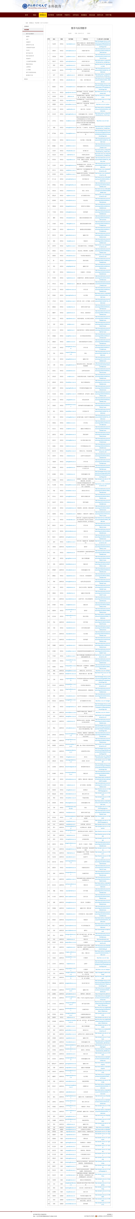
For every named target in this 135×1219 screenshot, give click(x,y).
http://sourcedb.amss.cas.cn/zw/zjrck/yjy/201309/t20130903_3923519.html (102, 508)
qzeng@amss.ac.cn (71, 1116)
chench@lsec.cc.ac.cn (70, 712)
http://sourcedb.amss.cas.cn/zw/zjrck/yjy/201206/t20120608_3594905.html (102, 552)
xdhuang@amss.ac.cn (70, 802)
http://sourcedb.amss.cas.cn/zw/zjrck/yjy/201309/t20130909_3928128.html (102, 627)
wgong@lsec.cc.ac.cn (70, 558)
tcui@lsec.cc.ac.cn (70, 542)
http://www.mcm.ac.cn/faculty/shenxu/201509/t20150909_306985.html (102, 519)
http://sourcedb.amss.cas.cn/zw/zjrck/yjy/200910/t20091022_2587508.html (102, 306)
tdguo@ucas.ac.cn (70, 1131)
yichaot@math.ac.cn (71, 179)
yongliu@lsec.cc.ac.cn (70, 1067)
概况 (34, 15)
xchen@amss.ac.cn (71, 200)
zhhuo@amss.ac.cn (71, 570)
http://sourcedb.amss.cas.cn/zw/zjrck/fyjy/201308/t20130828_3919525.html (103, 537)
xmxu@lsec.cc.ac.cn (71, 651)
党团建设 (84, 15)
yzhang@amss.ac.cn (71, 902)
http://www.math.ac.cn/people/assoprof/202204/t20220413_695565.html (102, 925)
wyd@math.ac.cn (71, 109)
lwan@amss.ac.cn (70, 628)
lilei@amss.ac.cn (71, 272)
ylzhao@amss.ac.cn (71, 434)
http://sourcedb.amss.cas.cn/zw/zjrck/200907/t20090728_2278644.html (102, 301)
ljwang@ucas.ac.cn (71, 1180)
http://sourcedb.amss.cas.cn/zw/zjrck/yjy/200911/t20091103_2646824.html (102, 241)
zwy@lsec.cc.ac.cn (71, 174)
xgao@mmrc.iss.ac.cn (70, 92)
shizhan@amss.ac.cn (71, 779)
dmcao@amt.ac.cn (70, 86)
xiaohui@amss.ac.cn (71, 1081)
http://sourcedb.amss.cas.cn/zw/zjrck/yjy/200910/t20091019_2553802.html (102, 428)
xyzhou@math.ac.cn (71, 61)
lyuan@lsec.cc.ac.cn (71, 411)
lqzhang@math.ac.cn (71, 114)
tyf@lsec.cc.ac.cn (70, 341)
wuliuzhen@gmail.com (70, 766)
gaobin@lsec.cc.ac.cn (70, 1030)
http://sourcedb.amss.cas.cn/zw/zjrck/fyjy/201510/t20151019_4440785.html (103, 598)
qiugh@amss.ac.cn (71, 1038)
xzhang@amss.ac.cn (71, 127)
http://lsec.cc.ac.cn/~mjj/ (103, 958)
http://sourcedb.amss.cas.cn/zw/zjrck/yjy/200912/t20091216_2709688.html (102, 223)
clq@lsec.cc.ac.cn (70, 195)
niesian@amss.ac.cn (71, 867)
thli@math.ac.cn (71, 853)
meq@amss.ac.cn (70, 947)
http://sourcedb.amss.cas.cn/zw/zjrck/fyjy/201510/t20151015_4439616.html (103, 690)
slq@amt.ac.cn (70, 330)
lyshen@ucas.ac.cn (71, 1154)
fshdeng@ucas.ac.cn (71, 1158)
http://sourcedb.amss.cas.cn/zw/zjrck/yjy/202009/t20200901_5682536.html (102, 773)
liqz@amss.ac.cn (71, 278)
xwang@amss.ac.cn (71, 1127)
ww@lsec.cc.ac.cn (70, 1026)
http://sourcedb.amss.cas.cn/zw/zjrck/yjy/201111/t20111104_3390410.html (102, 785)
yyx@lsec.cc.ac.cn (70, 56)
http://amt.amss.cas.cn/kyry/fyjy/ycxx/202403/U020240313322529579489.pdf (102, 947)
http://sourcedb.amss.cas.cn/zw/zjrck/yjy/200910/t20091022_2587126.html (102, 217)
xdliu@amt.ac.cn (71, 593)
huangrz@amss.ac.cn (70, 919)
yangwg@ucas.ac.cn (71, 1150)
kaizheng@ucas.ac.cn (70, 1188)
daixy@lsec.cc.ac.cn (71, 451)
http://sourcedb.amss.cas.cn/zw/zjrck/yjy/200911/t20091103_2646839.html (102, 206)
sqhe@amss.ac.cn (70, 1054)
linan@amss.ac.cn (70, 812)
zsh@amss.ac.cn (71, 455)
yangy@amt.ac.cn (70, 399)
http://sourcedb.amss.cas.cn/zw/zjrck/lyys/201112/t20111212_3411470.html (102, 56)
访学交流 (76, 15)
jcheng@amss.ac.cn (71, 537)
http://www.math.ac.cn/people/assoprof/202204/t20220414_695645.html (102, 885)
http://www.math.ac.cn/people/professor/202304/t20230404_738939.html (102, 616)
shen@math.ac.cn (70, 519)
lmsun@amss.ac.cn (71, 1042)
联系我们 (110, 2)
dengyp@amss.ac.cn (71, 206)
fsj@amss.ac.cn (71, 229)
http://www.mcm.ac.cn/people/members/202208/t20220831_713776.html (102, 1076)
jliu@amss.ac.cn (71, 939)
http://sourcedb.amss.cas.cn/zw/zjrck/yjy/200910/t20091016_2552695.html (102, 446)
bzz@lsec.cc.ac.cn (70, 120)
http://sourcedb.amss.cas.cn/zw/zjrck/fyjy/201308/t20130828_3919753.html (103, 622)
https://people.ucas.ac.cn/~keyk (103, 824)
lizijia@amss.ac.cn (70, 914)
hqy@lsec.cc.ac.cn (70, 246)
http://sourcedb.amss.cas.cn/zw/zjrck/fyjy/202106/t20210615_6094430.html (103, 908)
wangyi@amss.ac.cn (71, 359)
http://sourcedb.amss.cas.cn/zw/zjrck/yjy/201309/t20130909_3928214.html (102, 604)
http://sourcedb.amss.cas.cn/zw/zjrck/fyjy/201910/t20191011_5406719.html (103, 879)
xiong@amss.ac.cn (71, 790)
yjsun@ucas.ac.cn (70, 1146)
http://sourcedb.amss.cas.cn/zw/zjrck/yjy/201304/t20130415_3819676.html (102, 660)
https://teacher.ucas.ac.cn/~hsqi (102, 831)
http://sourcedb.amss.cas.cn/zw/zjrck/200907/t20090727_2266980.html (102, 165)
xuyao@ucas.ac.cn (71, 1199)
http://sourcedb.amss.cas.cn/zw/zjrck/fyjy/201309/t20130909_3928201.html (103, 721)
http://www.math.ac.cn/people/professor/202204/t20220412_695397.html (102, 295)
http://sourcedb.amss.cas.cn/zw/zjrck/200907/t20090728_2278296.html (102, 411)
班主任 (26, 79)
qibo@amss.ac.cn (70, 622)
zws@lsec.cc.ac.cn (71, 428)
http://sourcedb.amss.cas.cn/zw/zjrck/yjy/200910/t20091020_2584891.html (102, 399)
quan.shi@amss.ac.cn (70, 930)
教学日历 (100, 15)
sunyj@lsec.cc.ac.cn (71, 336)
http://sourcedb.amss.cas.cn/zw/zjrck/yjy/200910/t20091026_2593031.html (102, 250)
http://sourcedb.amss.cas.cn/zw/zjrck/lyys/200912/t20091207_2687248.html (102, 50)
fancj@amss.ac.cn (70, 908)
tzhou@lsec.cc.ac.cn (71, 797)
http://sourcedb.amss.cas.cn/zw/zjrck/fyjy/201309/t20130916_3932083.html (103, 844)
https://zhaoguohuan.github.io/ (102, 994)
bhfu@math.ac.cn (70, 150)
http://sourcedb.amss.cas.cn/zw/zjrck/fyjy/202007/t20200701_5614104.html (103, 873)
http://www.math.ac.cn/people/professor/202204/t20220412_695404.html (102, 109)
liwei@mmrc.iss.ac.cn (70, 673)
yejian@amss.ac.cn (71, 1092)
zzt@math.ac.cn (71, 154)
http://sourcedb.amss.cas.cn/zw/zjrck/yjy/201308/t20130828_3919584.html (102, 575)
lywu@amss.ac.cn (70, 370)
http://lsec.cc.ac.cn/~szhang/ (103, 670)
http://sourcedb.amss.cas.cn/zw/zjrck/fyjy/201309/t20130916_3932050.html (103, 531)
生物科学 (28, 42)
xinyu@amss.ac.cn (70, 513)
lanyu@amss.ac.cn (71, 633)
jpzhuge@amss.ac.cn (70, 1063)
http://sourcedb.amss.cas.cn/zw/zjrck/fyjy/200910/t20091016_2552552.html (103, 569)
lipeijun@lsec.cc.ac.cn (70, 942)
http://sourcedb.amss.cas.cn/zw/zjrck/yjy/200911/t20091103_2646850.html (102, 376)
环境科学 (28, 58)
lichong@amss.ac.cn (71, 581)
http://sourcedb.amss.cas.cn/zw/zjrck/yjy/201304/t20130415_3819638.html (102, 455)
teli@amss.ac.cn (71, 1124)
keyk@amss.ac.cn (70, 824)
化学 (27, 39)
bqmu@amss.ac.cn (71, 857)
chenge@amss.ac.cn (71, 839)
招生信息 (92, 15)
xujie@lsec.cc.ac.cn (71, 879)
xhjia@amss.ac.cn (70, 575)
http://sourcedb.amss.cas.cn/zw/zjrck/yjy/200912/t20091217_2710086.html (102, 347)
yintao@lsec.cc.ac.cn (71, 1034)
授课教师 (26, 26)
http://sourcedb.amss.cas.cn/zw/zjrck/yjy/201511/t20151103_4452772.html (102, 513)
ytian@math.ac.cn (70, 80)
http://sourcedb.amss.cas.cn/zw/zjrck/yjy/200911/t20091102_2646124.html (102, 235)
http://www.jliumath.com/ (103, 939)
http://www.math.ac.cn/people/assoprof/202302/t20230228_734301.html (102, 1086)
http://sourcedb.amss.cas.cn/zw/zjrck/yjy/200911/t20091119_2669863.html (102, 318)
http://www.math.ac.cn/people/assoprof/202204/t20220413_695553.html (102, 919)
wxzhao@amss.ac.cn (71, 508)
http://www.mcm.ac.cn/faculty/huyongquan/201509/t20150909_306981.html (102, 190)
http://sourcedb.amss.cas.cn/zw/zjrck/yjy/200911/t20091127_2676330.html (102, 335)
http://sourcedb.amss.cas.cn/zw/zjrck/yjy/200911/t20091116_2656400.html (102, 312)
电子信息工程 (29, 53)
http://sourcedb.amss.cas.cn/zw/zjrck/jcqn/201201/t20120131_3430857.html (102, 145)
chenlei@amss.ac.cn (71, 1129)
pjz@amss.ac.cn (71, 312)
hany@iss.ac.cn (71, 241)
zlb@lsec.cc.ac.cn (70, 423)
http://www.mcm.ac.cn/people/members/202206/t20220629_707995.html (102, 1058)
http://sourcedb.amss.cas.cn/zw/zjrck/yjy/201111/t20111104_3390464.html (102, 382)
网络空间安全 (29, 64)
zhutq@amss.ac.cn (71, 821)
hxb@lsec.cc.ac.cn (70, 250)
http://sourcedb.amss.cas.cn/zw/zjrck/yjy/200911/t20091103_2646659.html (102, 289)
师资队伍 (43, 15)
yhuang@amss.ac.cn (71, 260)
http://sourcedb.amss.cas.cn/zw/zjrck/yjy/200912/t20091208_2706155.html (102, 440)
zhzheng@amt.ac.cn (71, 440)
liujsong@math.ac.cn (71, 295)
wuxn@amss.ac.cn (70, 639)
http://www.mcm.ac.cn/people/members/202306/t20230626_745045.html (102, 989)
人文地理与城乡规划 (31, 61)
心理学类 (28, 67)
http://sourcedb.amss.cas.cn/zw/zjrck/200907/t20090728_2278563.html (102, 417)
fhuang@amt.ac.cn (70, 133)
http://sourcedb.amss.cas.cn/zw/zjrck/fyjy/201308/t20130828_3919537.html (103, 812)
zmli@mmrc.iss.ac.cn (71, 289)
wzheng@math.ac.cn (71, 185)
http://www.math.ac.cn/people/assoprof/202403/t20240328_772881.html (102, 953)
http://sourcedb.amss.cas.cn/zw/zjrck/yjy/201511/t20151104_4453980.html (102, 502)
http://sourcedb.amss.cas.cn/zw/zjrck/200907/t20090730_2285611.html (102, 159)
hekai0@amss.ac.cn (71, 564)
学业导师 (37, 23)
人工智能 (28, 69)
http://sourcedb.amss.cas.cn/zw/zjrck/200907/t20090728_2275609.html (102, 70)
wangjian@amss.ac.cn (70, 983)
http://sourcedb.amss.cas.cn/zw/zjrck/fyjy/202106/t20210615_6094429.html (103, 902)
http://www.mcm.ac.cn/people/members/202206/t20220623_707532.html (102, 997)
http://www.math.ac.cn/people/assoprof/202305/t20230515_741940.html (102, 1111)
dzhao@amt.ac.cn (70, 217)
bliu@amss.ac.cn (71, 587)
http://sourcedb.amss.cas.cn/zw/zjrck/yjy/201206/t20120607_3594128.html (102, 434)
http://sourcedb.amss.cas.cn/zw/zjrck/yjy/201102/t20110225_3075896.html (102, 364)
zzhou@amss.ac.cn (71, 728)
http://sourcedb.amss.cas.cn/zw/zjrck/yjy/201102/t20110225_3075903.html (102, 277)
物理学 (27, 36)
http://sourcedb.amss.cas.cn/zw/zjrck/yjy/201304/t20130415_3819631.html (102, 496)
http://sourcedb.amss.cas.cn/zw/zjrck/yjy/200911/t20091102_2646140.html (102, 266)
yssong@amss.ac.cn (71, 496)
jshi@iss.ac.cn (70, 324)
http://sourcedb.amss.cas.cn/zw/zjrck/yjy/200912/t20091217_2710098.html (102, 229)
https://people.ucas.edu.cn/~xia (102, 1017)
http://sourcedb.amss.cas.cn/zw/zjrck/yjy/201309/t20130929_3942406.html (102, 490)
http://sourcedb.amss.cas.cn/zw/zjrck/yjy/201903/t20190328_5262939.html (102, 272)
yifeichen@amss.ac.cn (70, 531)
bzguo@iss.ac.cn (71, 159)
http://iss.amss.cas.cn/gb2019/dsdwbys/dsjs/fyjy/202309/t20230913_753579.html (103, 1003)
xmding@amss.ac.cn (71, 212)
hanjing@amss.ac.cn (71, 849)
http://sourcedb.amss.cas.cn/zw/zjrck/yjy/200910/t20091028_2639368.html (102, 212)
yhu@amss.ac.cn (71, 190)
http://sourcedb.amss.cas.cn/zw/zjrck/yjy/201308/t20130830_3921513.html (102, 666)
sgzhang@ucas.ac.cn (70, 1142)
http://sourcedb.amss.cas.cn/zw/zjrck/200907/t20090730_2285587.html (102, 140)
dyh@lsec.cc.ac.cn (70, 146)
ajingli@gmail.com (70, 266)
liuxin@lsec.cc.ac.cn (71, 490)
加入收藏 (104, 2)
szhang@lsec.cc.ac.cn (70, 670)
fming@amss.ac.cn (71, 757)
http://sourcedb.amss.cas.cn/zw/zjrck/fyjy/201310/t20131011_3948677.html (103, 651)
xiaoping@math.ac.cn (70, 388)
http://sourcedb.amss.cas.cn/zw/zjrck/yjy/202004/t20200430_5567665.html (102, 467)
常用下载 (108, 15)
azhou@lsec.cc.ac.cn (71, 104)
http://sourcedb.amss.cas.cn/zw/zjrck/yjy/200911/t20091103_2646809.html (102, 260)
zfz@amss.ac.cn (71, 502)
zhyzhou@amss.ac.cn (70, 925)
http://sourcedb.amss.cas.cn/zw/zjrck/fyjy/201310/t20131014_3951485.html (103, 695)
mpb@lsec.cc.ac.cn (71, 170)
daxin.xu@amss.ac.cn (70, 896)
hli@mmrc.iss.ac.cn (71, 140)
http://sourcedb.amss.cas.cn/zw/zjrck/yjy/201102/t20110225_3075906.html (102, 935)
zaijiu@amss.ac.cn (70, 318)
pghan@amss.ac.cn (71, 235)
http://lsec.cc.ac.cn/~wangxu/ (103, 969)
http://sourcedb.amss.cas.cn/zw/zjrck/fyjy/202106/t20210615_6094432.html (103, 896)
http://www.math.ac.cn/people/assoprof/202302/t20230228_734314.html (102, 1092)
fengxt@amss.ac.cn (71, 546)
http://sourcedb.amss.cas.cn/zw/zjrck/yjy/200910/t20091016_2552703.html (102, 370)
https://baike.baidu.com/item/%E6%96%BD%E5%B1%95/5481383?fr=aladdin (102, 779)
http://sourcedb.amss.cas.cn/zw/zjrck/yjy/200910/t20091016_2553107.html (102, 405)
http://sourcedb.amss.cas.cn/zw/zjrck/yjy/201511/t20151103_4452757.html (102, 867)
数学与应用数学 (30, 33)
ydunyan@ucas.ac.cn (70, 1138)
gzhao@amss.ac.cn (71, 994)
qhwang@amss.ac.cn (70, 165)
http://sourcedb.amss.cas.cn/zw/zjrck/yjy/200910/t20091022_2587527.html (102, 330)
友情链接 (110, 1214)
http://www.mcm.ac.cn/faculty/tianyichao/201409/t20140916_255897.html (102, 179)
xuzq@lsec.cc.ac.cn (71, 394)
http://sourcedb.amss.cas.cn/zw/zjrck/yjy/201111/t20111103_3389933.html (102, 359)
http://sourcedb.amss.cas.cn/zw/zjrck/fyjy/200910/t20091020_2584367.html (103, 581)
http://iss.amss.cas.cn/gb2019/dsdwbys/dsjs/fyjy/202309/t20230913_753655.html (103, 1009)
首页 (26, 15)
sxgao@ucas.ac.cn (71, 1134)
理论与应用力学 (30, 56)
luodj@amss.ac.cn (70, 604)
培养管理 (59, 15)
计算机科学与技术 (30, 47)
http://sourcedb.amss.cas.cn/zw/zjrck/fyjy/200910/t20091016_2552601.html (103, 633)
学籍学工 (67, 15)
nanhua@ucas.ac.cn (71, 50)
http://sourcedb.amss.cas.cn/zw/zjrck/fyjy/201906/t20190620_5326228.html (103, 740)
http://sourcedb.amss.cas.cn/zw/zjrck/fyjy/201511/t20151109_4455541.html (103, 639)
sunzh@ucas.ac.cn (71, 1175)
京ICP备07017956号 (89, 1216)
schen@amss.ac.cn (71, 525)
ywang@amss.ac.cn (71, 365)
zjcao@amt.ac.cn (71, 467)
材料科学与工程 (30, 44)
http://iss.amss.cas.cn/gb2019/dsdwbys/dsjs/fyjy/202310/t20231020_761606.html (103, 1021)
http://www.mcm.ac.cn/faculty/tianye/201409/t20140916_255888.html (102, 79)
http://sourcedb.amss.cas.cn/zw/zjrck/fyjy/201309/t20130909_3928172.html (103, 558)
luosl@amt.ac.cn (71, 307)
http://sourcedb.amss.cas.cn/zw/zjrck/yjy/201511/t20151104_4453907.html (102, 587)
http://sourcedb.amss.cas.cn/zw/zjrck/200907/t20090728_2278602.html (102, 353)
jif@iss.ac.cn (71, 96)
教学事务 (51, 15)
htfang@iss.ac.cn (71, 223)
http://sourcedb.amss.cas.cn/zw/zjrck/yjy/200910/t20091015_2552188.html (102, 200)
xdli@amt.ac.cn (71, 283)
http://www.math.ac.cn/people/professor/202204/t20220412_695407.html (102, 802)
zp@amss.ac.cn (71, 75)
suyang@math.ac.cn (71, 706)
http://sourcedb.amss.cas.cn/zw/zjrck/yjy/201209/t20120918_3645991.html (102, 184)
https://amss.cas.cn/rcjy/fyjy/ (103, 1127)
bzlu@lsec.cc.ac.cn (71, 301)
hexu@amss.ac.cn (70, 696)
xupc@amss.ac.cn (70, 645)
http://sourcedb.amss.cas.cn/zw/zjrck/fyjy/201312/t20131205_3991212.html (103, 525)
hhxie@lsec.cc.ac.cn (71, 382)
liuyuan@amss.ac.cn (71, 599)
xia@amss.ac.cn (71, 1017)
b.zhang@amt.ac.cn (71, 417)
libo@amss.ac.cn (71, 835)
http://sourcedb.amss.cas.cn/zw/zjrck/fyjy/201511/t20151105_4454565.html (103, 890)
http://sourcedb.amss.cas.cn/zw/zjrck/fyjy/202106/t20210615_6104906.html (103, 914)
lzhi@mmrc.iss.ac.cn (71, 446)
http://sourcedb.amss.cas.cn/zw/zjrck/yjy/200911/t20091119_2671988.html (102, 422)
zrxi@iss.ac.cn (70, 376)
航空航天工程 (29, 75)
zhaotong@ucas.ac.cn (70, 1162)
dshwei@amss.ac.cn (71, 794)
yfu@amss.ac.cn (71, 552)
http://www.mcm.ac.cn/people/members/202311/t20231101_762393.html (102, 1101)
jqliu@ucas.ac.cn (71, 1195)
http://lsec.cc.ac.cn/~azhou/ (102, 104)
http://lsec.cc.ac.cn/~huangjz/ (103, 700)
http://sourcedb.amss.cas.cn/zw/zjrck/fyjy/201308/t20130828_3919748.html (103, 861)
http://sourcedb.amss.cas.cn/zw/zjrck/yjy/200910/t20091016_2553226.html (102, 388)
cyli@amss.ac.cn (71, 480)
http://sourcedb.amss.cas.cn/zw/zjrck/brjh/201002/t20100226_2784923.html (102, 283)
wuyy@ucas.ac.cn (70, 1191)
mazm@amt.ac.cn (70, 44)
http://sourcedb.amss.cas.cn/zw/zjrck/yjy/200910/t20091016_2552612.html (102, 393)
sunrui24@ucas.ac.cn (70, 1203)
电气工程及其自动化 (31, 72)
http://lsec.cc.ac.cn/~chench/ (103, 712)
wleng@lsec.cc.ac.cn (71, 716)
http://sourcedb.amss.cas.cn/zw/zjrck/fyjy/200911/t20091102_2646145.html (103, 645)
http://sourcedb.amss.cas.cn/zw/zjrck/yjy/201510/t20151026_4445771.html (102, 593)
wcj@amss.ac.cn (71, 963)
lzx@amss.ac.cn (71, 785)
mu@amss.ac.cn (71, 721)
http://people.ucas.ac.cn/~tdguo (102, 1131)
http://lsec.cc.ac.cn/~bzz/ (103, 120)
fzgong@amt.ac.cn (70, 100)
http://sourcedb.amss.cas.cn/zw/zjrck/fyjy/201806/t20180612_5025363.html (103, 734)
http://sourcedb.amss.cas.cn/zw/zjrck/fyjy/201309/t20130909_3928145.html (103, 610)
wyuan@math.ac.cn (71, 890)
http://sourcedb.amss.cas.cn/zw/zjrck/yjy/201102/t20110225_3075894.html (102, 461)
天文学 (27, 50)
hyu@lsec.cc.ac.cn (70, 656)
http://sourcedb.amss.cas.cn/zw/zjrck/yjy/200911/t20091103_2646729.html (102, 324)
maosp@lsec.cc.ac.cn (70, 484)
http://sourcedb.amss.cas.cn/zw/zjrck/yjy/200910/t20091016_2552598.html (102, 341)
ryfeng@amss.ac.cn (71, 461)
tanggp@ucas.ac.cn (71, 1166)
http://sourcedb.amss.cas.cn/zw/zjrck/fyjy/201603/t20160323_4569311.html (103, 546)
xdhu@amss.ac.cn (70, 255)
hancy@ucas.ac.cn (71, 1170)
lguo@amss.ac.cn (70, 65)
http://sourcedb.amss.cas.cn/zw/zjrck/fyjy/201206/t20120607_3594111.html (103, 564)
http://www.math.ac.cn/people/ (102, 1129)
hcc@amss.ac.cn (71, 474)
